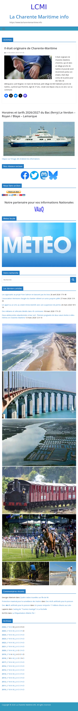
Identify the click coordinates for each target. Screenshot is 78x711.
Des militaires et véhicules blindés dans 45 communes (22, 311)
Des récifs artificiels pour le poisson (59, 601)
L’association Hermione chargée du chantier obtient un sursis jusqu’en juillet (31, 298)
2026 (4, 627)
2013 (4, 678)
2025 (4, 631)
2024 (4, 635)
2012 (4, 682)
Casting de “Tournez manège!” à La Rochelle (30, 609)
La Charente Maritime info (39, 16)
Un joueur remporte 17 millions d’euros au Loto (53, 605)
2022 (4, 642)
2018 (4, 658)
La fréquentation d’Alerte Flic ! (23, 613)
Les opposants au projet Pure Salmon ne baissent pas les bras (26, 294)
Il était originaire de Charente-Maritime (30, 48)
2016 (4, 666)
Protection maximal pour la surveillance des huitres (21, 601)
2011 (4, 685)
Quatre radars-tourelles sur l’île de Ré (34, 597)
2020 (4, 650)
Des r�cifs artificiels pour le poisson (16, 605)
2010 (4, 689)
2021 (4, 646)
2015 (4, 670)
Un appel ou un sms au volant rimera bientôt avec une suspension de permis (31, 305)
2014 (4, 674)
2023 (4, 639)
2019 (4, 654)
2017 (4, 662)
